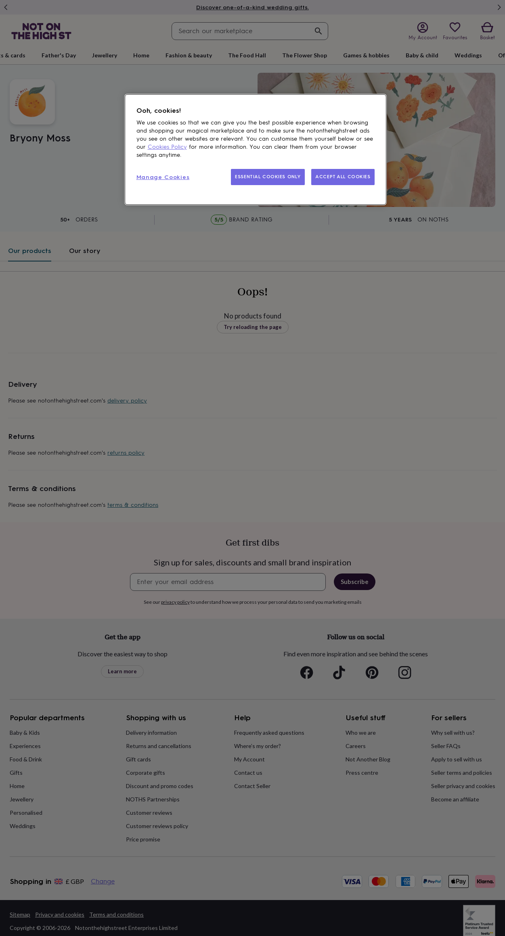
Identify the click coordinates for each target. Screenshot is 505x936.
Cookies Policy (167, 147)
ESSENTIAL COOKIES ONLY (268, 176)
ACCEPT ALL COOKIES (342, 176)
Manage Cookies (163, 177)
